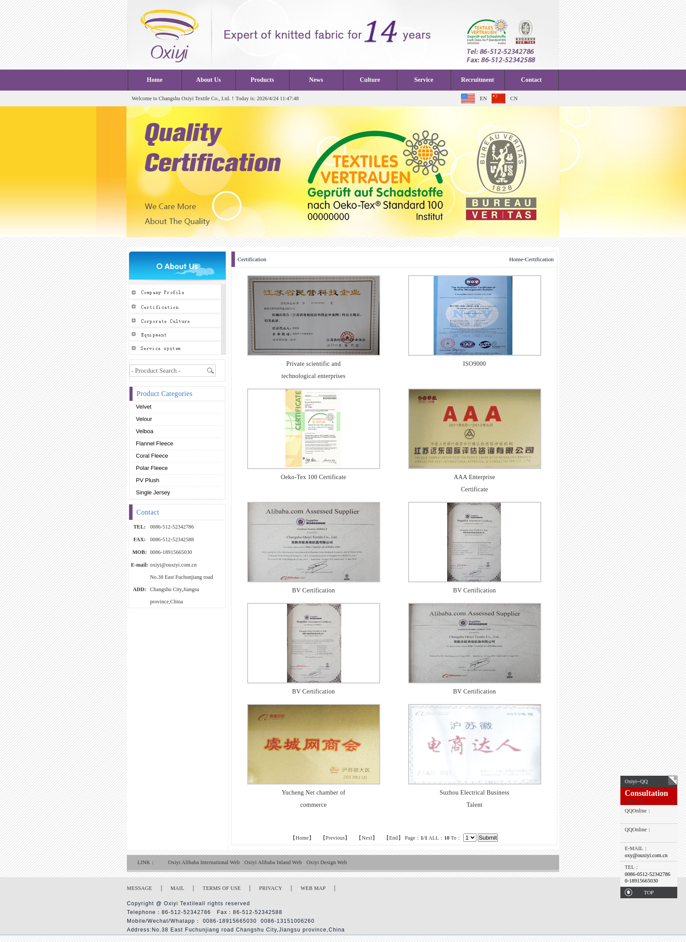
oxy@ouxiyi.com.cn (646, 855)
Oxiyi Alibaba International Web (204, 862)
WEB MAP (313, 888)
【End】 (393, 838)
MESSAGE (139, 888)
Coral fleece (151, 455)
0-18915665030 (641, 881)
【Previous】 (335, 838)
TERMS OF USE (222, 888)
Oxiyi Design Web (326, 862)
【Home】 (302, 838)
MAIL (178, 888)
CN (514, 98)
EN (483, 98)
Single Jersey (152, 492)
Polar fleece (151, 468)
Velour (143, 419)
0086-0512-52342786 (647, 874)
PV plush (146, 480)
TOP (649, 892)
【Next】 (367, 838)
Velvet (142, 406)
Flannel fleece (153, 443)
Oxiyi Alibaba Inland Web (273, 862)
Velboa (143, 431)
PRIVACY (270, 888)
